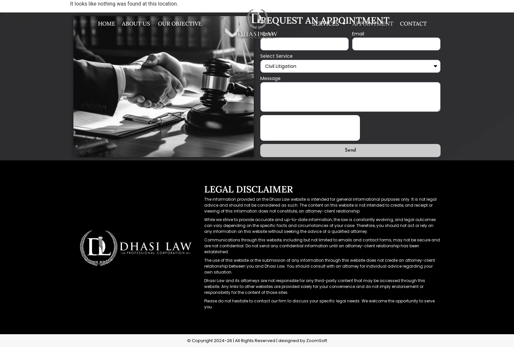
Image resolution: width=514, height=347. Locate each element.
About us (136, 23)
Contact (413, 23)
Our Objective (179, 23)
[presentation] (310, 128)
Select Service (276, 56)
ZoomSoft (316, 340)
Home (106, 23)
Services (329, 24)
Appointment (372, 23)
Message (270, 79)
